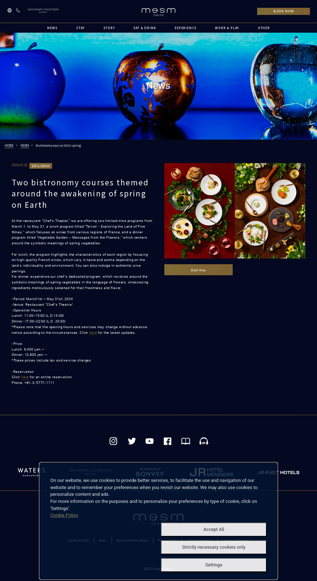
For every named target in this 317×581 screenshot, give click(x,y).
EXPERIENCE (186, 28)
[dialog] (158, 521)
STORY (109, 28)
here (93, 333)
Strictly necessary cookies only (213, 547)
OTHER (264, 28)
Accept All (213, 529)
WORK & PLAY (227, 28)
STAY (80, 28)
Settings (213, 565)
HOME (9, 145)
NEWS (52, 28)
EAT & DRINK (145, 28)
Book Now (198, 270)
